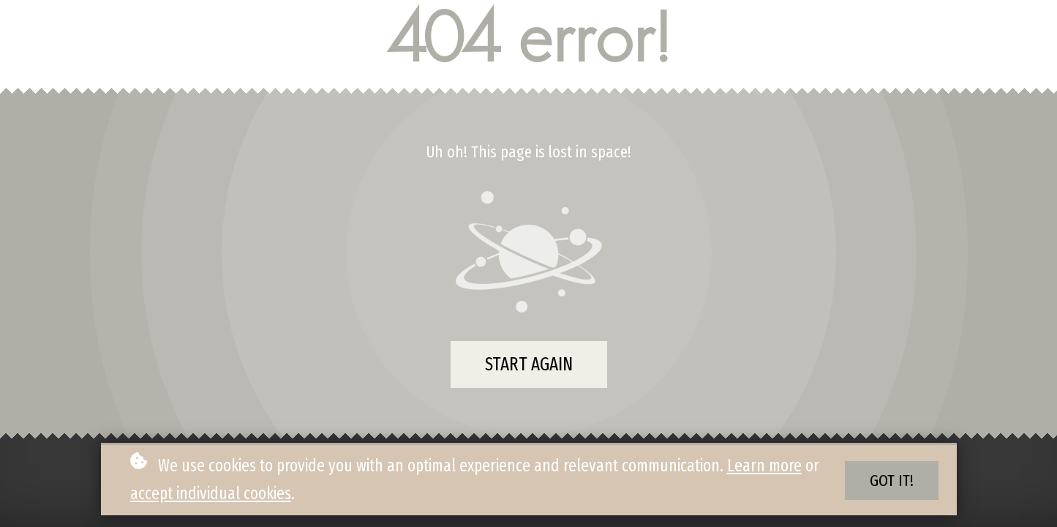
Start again (529, 364)
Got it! (892, 480)
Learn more (764, 465)
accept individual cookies (210, 493)
